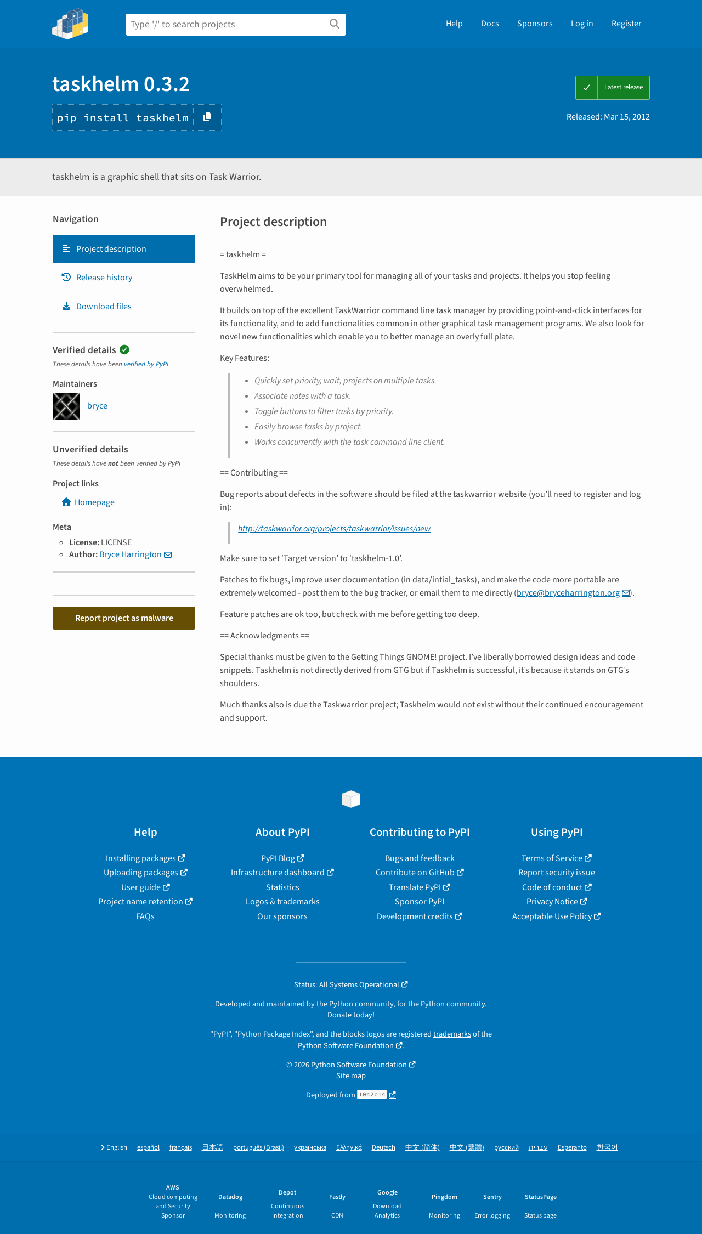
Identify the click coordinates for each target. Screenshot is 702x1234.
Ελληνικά (349, 1147)
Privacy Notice (552, 902)
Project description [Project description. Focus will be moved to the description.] (103, 249)
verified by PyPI (146, 364)
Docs (490, 24)
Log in (582, 24)
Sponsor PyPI (419, 902)
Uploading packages (141, 873)
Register (627, 24)
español (148, 1147)
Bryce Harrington (130, 554)
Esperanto (572, 1147)
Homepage (88, 502)
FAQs (145, 916)
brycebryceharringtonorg (568, 593)
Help (454, 24)
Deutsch (383, 1147)
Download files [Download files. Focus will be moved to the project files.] (96, 307)
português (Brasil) (258, 1147)
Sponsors (535, 24)
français (180, 1147)
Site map (351, 1076)
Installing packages (141, 858)
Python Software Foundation (346, 1045)
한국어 (607, 1147)
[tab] (124, 249)
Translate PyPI (415, 887)
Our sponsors (282, 916)
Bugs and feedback (420, 858)
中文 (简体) (422, 1147)
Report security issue (556, 873)
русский (506, 1147)
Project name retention (140, 902)
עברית (538, 1147)
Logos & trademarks (283, 902)
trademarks (452, 1034)
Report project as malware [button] (124, 618)
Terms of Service (552, 858)
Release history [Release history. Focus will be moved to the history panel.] (96, 277)
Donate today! (351, 1015)
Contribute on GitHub (415, 873)
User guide (141, 887)
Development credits (415, 916)
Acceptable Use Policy (552, 916)
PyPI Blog (278, 858)
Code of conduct (552, 887)
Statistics (282, 887)
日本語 (212, 1147)
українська (310, 1147)
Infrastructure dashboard (278, 873)
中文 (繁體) (467, 1147)
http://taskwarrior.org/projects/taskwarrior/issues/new (334, 529)
